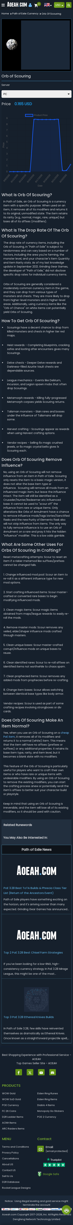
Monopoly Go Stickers (50, 1111)
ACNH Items (9, 1123)
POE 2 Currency (46, 1117)
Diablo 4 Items (46, 1105)
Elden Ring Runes (47, 1093)
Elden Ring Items (47, 1099)
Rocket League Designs (16, 1188)
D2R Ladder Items (12, 1117)
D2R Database (11, 1182)
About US (7, 1164)
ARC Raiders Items (13, 1128)
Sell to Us (7, 1176)
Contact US (9, 1170)
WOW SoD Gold (11, 1099)
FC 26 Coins (9, 1111)
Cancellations (10, 1158)
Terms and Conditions (15, 1147)
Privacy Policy (10, 1152)
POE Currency (10, 1105)
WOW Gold (8, 1093)
